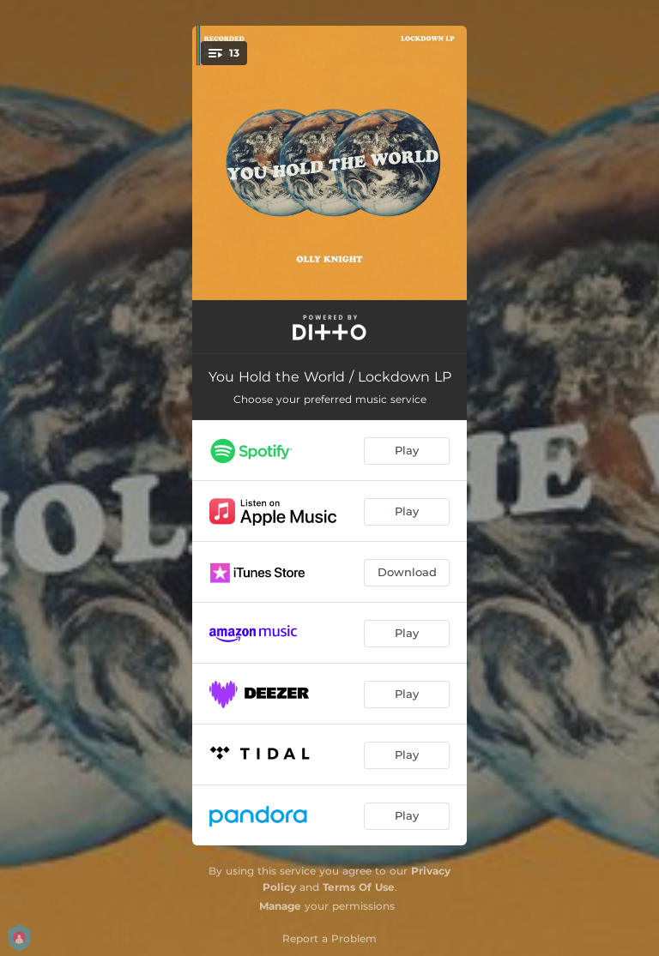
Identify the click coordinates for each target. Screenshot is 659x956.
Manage (280, 905)
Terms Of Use (359, 887)
